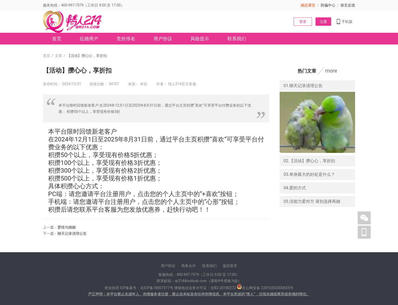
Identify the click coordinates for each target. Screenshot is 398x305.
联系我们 (236, 38)
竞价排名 (126, 38)
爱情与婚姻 (66, 227)
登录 (302, 22)
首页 (56, 38)
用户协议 (162, 38)
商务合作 (188, 266)
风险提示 (199, 38)
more (331, 71)
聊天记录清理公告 (72, 233)
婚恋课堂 (308, 5)
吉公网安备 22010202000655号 (267, 288)
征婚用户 (89, 38)
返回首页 (230, 266)
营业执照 (112, 288)
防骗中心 (328, 5)
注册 (323, 22)
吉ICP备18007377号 (156, 288)
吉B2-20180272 (223, 288)
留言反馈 (348, 5)
